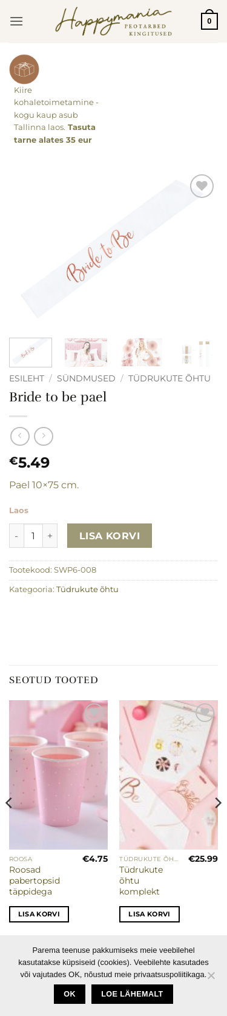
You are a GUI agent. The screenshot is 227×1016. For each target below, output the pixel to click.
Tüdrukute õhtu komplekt (141, 880)
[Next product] (19, 436)
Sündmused (86, 378)
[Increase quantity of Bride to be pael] (50, 535)
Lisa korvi (109, 536)
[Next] (217, 827)
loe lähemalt (132, 994)
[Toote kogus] (33, 535)
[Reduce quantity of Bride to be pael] (16, 535)
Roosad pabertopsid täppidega (34, 880)
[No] (210, 979)
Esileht (26, 378)
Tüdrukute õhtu (169, 378)
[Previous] (9, 827)
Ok (70, 994)
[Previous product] (43, 436)
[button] (16, 21)
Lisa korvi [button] (39, 914)
